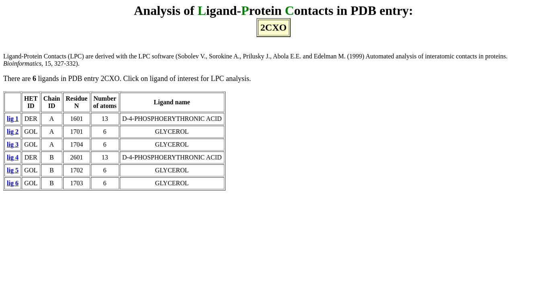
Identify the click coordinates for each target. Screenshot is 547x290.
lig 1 (12, 118)
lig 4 (12, 157)
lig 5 (12, 170)
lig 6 (12, 183)
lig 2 (12, 131)
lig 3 (12, 144)
